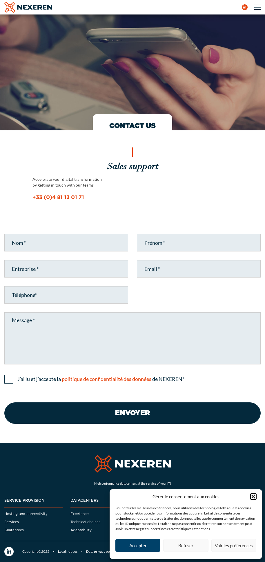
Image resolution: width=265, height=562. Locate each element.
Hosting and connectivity (26, 514)
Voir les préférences (234, 545)
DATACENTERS (84, 501)
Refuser (185, 545)
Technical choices (85, 522)
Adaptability (81, 530)
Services (11, 522)
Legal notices (67, 551)
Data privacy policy (100, 551)
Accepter (138, 545)
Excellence (79, 514)
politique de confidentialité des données (106, 379)
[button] (253, 496)
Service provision (24, 501)
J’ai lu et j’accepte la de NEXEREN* (100, 379)
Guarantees (14, 530)
